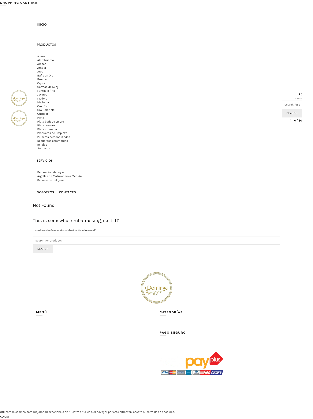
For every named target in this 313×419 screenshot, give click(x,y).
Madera (42, 98)
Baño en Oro (45, 75)
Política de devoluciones (52, 365)
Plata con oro (46, 125)
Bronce (41, 79)
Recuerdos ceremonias (52, 141)
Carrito (40, 341)
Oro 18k (42, 106)
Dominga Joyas (149, 398)
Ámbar (41, 68)
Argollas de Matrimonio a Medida (59, 176)
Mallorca (43, 102)
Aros (40, 71)
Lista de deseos (46, 359)
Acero (41, 56)
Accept (4, 416)
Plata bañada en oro (50, 121)
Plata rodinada (47, 129)
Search (292, 113)
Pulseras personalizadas (53, 137)
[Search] (292, 94)
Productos (46, 44)
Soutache (43, 148)
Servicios (45, 160)
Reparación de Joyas (50, 172)
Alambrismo (45, 60)
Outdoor (42, 114)
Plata (40, 118)
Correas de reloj (47, 87)
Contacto (67, 192)
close (33, 3)
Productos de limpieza (52, 133)
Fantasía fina (46, 91)
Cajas (41, 83)
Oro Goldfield (46, 110)
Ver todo (165, 322)
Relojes (42, 144)
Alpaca (41, 64)
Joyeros (42, 94)
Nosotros (45, 192)
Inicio (42, 24)
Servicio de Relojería (50, 180)
